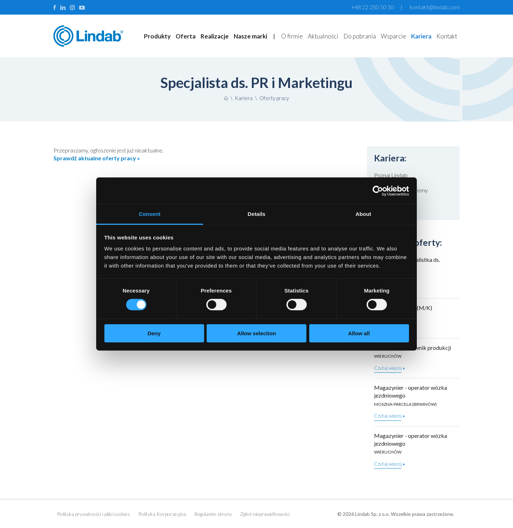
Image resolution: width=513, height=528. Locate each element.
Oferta (186, 36)
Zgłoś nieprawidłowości (265, 514)
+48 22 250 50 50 (372, 7)
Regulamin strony (213, 514)
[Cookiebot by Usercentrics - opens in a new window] (378, 190)
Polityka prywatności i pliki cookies (93, 514)
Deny (154, 333)
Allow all (359, 333)
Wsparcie (393, 36)
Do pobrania (359, 36)
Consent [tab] (150, 214)
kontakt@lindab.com (435, 7)
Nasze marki (250, 36)
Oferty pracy (274, 98)
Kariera (421, 36)
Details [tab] (256, 214)
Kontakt (446, 36)
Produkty (157, 36)
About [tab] (363, 214)
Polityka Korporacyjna (162, 514)
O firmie (292, 36)
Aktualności (323, 36)
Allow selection (256, 333)
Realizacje (215, 36)
